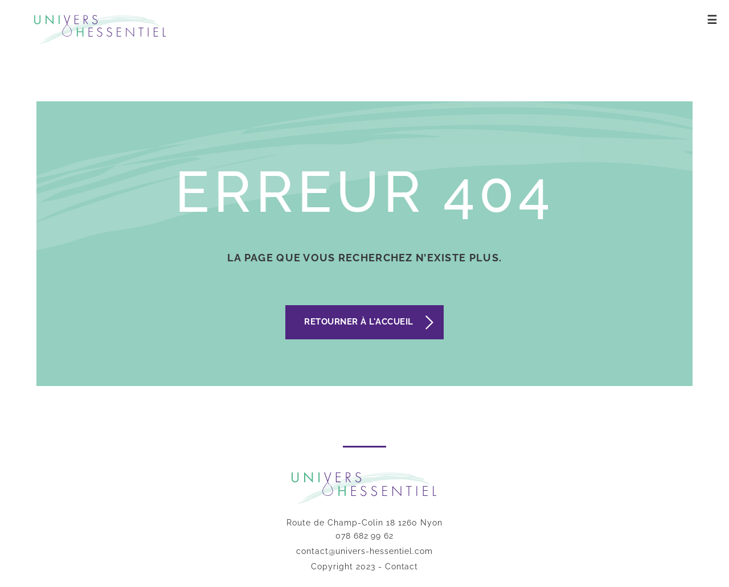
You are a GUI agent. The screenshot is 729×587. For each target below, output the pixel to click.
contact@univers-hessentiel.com (364, 551)
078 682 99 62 (364, 535)
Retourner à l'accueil (358, 322)
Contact (402, 566)
